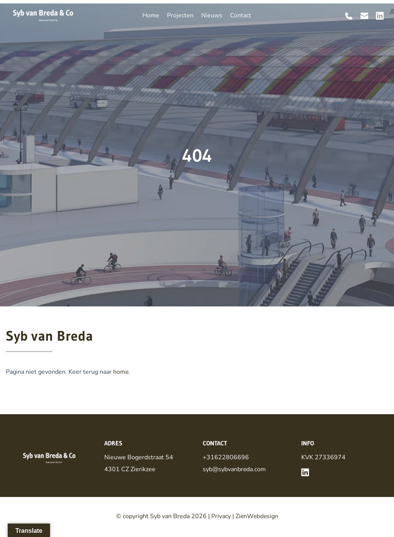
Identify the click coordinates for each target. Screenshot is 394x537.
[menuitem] (150, 15)
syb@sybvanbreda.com (234, 469)
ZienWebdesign (257, 516)
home (121, 372)
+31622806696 (226, 457)
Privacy (220, 516)
